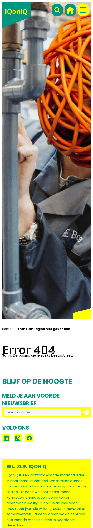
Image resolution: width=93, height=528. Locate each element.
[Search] (57, 10)
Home (6, 329)
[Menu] (83, 10)
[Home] (70, 10)
